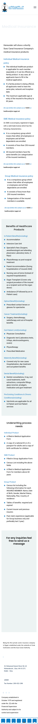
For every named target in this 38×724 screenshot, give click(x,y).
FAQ (5, 657)
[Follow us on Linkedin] (7, 692)
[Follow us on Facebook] (4, 692)
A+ (3, 722)
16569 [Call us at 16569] (6, 680)
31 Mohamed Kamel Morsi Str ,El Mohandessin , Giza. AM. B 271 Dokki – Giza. (15, 668)
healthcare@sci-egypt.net (12, 111)
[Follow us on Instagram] (10, 692)
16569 (27, 108)
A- (8, 722)
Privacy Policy (11, 657)
